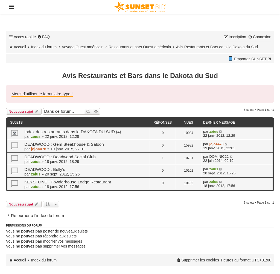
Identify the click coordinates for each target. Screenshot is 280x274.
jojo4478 (38, 149)
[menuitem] (43, 37)
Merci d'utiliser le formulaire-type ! (42, 93)
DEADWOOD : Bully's (44, 169)
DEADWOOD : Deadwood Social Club (60, 156)
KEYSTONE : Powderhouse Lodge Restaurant (67, 182)
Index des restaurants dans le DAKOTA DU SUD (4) (72, 131)
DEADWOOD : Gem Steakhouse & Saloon (64, 144)
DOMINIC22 (219, 156)
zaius (35, 136)
